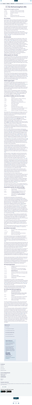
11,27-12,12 (6, 231)
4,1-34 (5, 104)
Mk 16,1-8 (5, 290)
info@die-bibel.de (3, 376)
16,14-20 (5, 298)
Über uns (2, 378)
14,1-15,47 (5, 14)
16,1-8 (5, 15)
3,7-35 (5, 102)
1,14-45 (5, 99)
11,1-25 (5, 230)
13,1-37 (5, 234)
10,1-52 (5, 194)
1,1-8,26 (5, 10)
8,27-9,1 (5, 189)
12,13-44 (5, 233)
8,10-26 (5, 110)
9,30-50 (5, 192)
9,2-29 (5, 190)
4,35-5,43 (5, 105)
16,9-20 (5, 16)
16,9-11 (5, 294)
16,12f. (5, 296)
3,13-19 (24, 102)
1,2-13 (5, 98)
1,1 (4, 97)
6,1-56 (5, 106)
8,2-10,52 (5, 11)
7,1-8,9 (5, 108)
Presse (2, 379)
